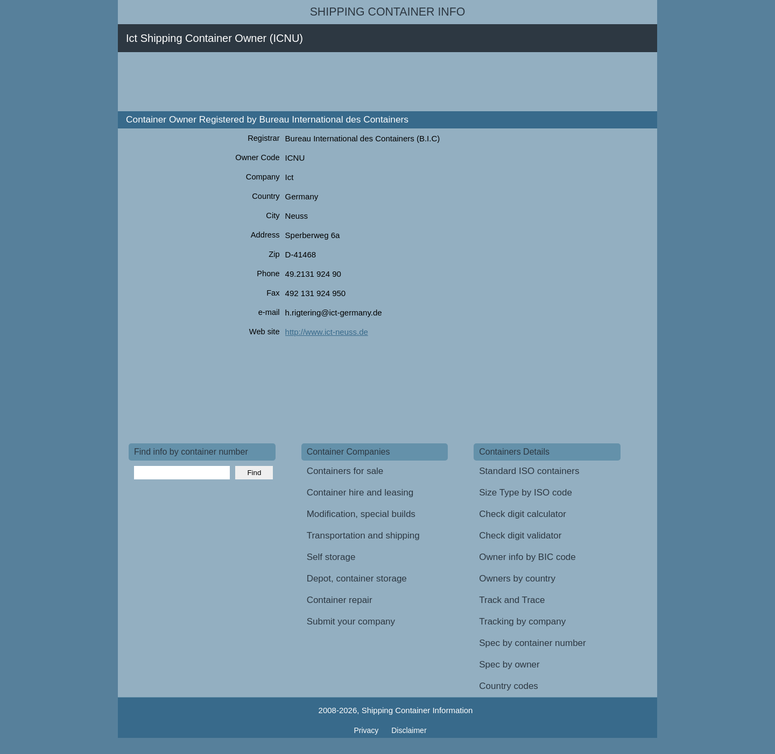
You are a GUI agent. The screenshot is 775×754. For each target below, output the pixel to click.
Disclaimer (408, 730)
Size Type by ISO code (525, 492)
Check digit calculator (522, 514)
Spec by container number (532, 643)
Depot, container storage (357, 578)
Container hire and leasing (360, 492)
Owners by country (517, 578)
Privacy (367, 730)
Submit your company (351, 621)
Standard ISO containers (529, 471)
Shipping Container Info (388, 11)
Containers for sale (345, 471)
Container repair (339, 600)
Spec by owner (509, 664)
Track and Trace (512, 600)
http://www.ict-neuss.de (326, 331)
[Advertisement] (324, 82)
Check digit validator (520, 535)
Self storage (331, 557)
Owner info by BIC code (527, 557)
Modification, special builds (361, 514)
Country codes (508, 686)
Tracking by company (522, 621)
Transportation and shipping (363, 535)
